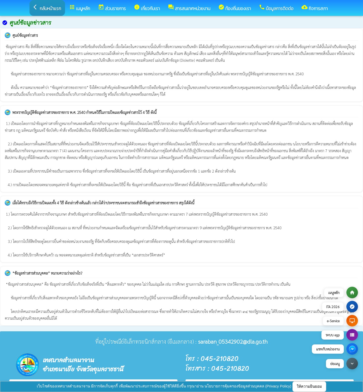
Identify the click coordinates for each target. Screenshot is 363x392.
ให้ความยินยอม (309, 386)
